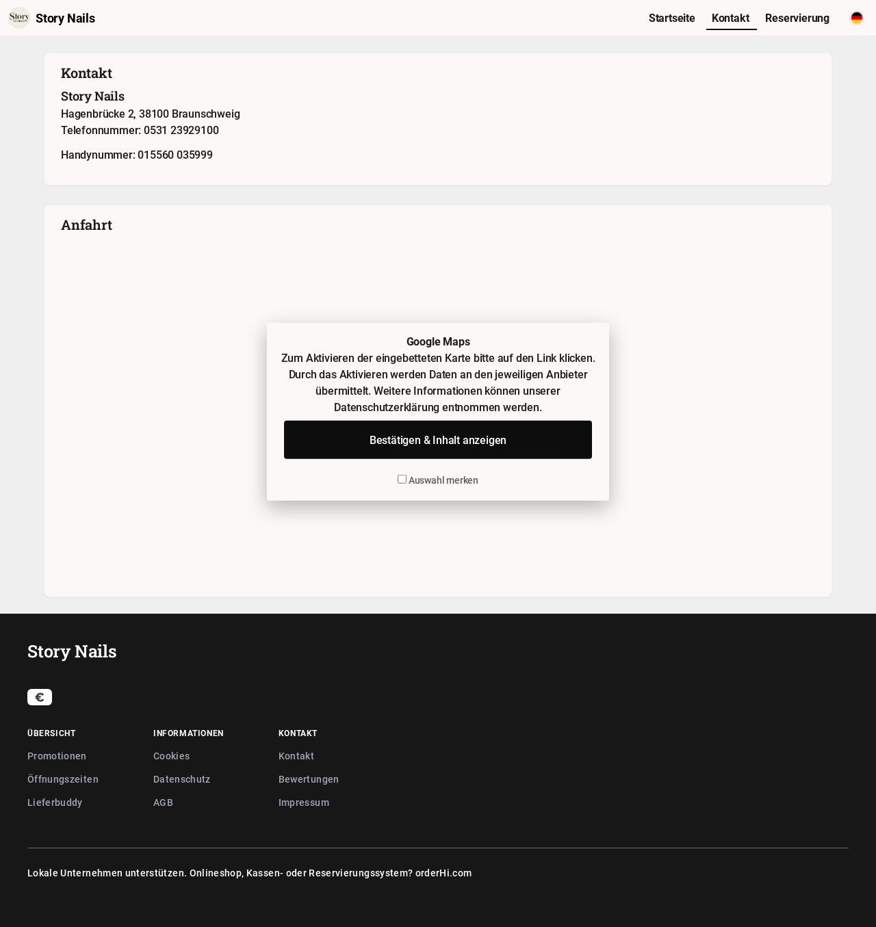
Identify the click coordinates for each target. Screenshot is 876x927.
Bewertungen (309, 778)
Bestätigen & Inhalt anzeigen (438, 439)
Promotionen (57, 755)
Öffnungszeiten (63, 778)
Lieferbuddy (55, 802)
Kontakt (296, 755)
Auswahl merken (438, 479)
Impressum (304, 802)
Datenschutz (182, 778)
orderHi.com (443, 872)
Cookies (171, 755)
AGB (163, 802)
